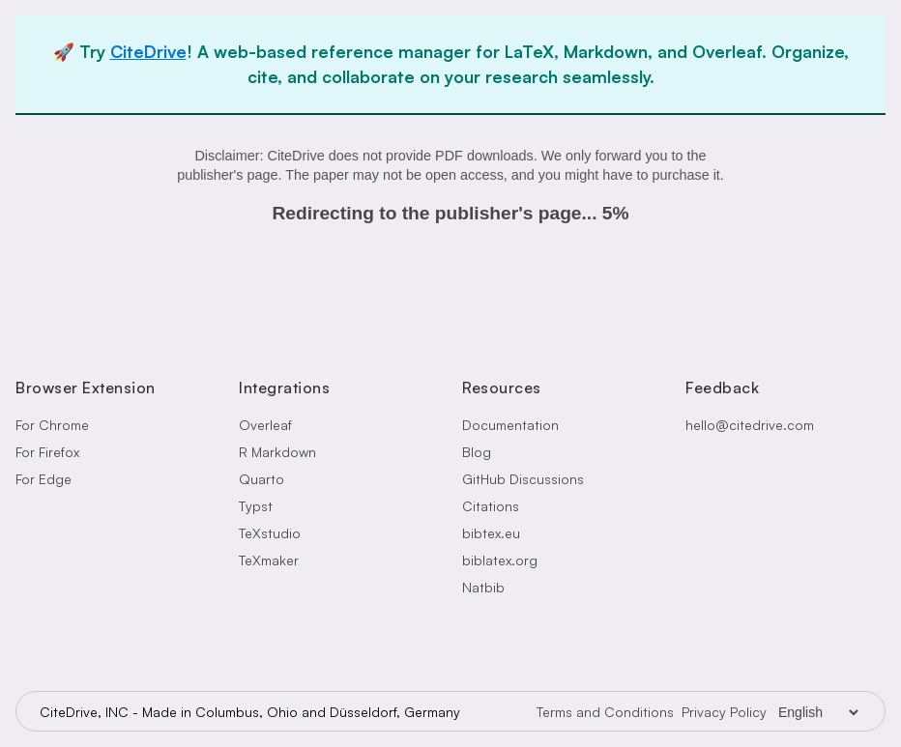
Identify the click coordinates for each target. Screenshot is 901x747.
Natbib (483, 587)
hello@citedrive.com (749, 425)
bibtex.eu (491, 533)
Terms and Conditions (605, 712)
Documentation (510, 425)
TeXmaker (269, 560)
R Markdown (277, 452)
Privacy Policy (724, 712)
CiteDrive (148, 51)
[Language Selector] (817, 712)
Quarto (261, 479)
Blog (476, 452)
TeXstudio (270, 533)
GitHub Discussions (523, 479)
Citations (490, 506)
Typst (256, 506)
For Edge (43, 479)
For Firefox (47, 452)
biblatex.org (500, 560)
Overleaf (265, 425)
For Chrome (52, 425)
